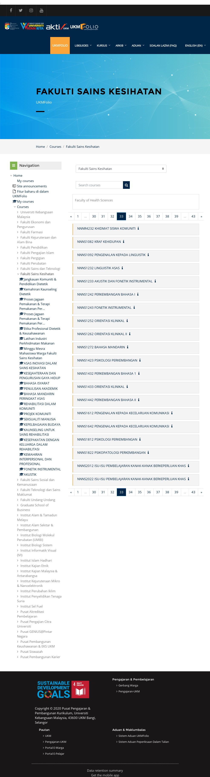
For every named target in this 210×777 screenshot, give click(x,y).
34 (131, 216)
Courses (55, 146)
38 (167, 216)
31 (103, 216)
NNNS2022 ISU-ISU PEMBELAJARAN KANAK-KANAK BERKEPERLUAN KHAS (131, 479)
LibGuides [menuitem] (81, 45)
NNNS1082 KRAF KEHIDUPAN (99, 241)
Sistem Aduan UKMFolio (134, 736)
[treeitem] (35, 416)
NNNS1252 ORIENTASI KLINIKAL (100, 321)
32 (112, 216)
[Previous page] (70, 216)
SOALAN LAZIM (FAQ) (163, 45)
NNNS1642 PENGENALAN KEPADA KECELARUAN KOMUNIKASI (123, 426)
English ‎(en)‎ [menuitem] (194, 45)
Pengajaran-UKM (129, 691)
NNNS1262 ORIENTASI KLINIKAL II (102, 334)
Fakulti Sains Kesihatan (82, 146)
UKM (48, 736)
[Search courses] (99, 185)
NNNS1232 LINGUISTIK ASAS (98, 268)
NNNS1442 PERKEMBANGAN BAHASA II (106, 400)
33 (123, 216)
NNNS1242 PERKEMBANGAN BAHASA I (106, 294)
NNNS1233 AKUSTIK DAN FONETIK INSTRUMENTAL (115, 281)
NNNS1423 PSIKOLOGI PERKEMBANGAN (107, 360)
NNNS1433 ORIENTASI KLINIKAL (100, 386)
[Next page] (201, 216)
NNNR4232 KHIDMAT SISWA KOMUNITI (106, 228)
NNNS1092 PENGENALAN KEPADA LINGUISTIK (111, 255)
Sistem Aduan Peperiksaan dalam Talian (144, 742)
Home (40, 146)
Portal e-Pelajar (54, 754)
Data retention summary (105, 770)
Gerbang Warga (128, 685)
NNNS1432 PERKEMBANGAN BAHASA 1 (106, 373)
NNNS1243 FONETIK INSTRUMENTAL (104, 307)
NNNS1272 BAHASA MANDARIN (101, 347)
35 (140, 216)
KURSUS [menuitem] (102, 45)
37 (158, 216)
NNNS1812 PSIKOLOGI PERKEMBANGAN (107, 439)
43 (193, 216)
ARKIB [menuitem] (119, 45)
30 (94, 216)
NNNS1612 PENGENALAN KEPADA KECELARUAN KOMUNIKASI (123, 413)
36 (149, 216)
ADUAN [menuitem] (136, 45)
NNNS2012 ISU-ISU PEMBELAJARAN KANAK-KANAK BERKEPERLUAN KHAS (131, 466)
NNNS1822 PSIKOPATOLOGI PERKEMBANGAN (111, 452)
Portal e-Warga (54, 748)
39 (176, 216)
